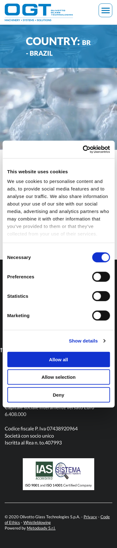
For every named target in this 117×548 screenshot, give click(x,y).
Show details (83, 340)
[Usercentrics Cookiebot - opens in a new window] (83, 149)
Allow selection (58, 377)
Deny (58, 394)
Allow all (58, 359)
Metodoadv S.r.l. (41, 527)
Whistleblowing (37, 522)
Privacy (90, 516)
